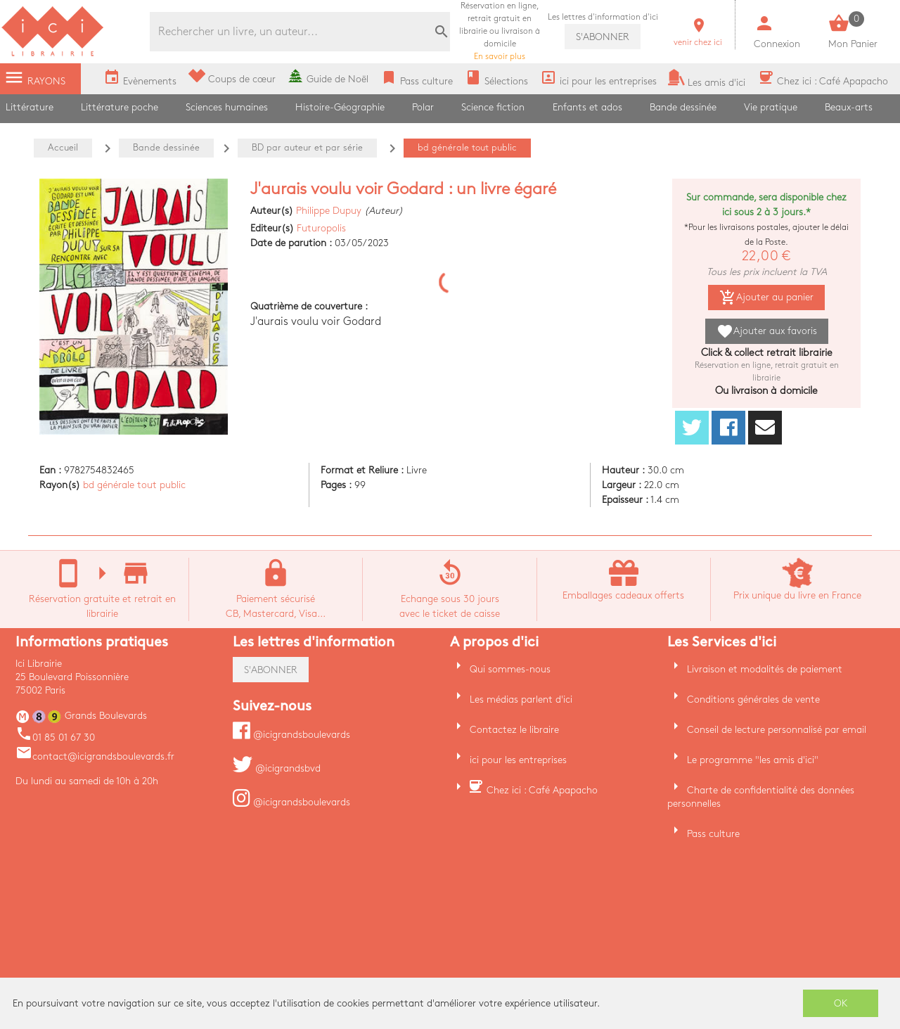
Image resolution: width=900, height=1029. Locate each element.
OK (841, 1003)
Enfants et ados (587, 107)
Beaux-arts (849, 107)
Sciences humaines (227, 107)
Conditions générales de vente (753, 699)
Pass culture (713, 833)
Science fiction (493, 107)
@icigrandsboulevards (291, 734)
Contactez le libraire (514, 729)
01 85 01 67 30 (55, 737)
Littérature (29, 107)
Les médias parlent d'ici (521, 699)
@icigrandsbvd (277, 768)
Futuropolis (321, 228)
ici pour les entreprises (518, 760)
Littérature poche (119, 107)
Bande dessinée (683, 107)
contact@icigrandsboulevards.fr (94, 756)
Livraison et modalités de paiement (764, 669)
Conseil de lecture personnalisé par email (776, 729)
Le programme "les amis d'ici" (752, 760)
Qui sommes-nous (510, 669)
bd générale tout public (134, 485)
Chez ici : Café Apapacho (542, 790)
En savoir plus (499, 31)
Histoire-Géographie (340, 107)
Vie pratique (770, 107)
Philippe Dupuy (328, 210)
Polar (423, 107)
